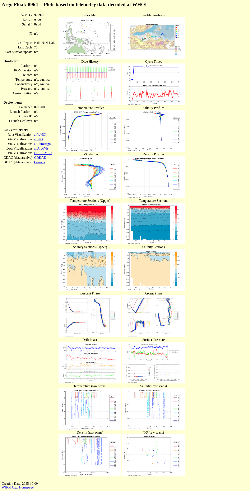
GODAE (40, 157)
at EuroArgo (42, 144)
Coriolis (39, 162)
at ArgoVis (41, 148)
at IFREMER (43, 153)
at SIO (38, 139)
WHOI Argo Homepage (18, 487)
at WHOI (40, 134)
